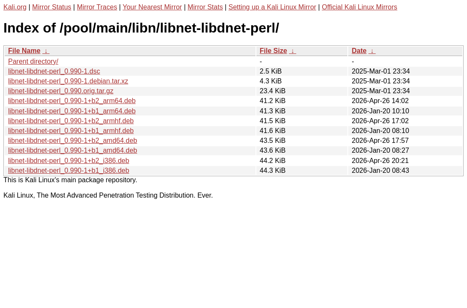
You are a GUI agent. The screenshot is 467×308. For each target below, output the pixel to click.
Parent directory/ (33, 61)
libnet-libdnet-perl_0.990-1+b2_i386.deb (68, 160)
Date (359, 50)
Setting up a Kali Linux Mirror (272, 7)
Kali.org (14, 7)
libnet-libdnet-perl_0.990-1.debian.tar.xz (68, 81)
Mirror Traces (97, 7)
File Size (273, 50)
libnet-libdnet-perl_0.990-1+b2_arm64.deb (71, 100)
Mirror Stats (205, 7)
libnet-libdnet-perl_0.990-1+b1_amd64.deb (72, 150)
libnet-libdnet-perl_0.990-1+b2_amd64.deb (72, 140)
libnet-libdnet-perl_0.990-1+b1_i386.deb (68, 170)
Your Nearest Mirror (152, 7)
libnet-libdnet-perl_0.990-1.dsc (54, 71)
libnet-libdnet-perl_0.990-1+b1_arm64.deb (71, 111)
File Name (24, 50)
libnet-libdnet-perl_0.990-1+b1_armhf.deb (71, 130)
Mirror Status (51, 7)
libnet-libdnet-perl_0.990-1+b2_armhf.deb (71, 120)
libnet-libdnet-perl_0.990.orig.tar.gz (60, 91)
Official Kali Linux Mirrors (359, 7)
